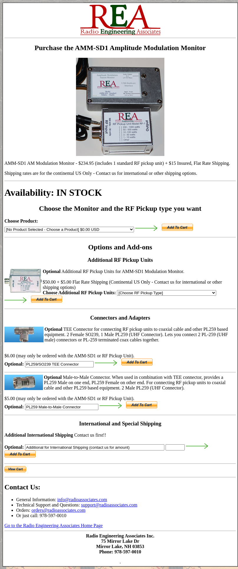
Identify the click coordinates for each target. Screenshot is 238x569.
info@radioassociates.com (82, 499)
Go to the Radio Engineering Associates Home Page (53, 525)
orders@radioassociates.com (58, 510)
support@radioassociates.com (109, 504)
